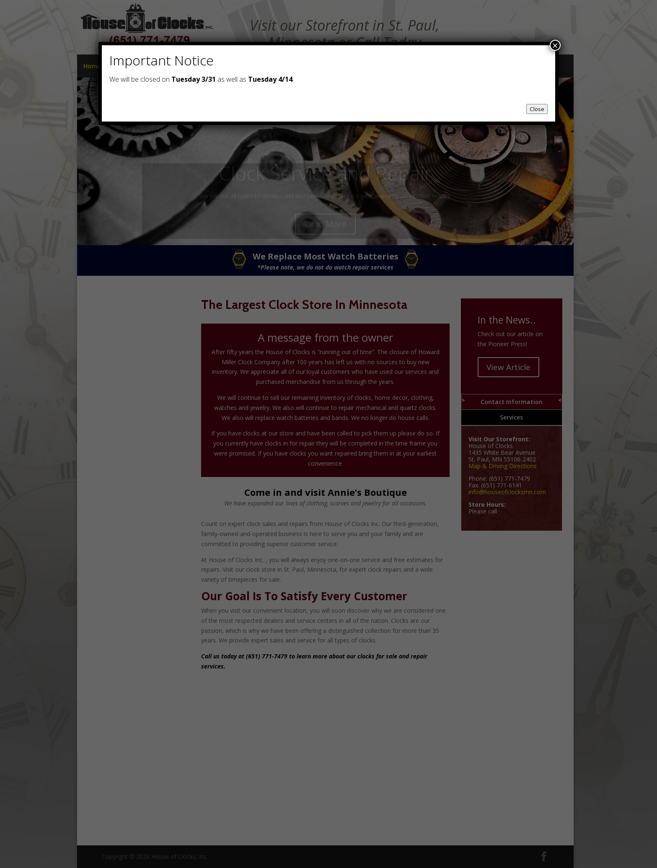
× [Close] (555, 45)
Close (537, 109)
